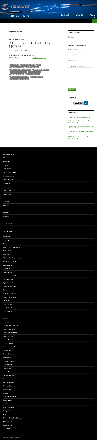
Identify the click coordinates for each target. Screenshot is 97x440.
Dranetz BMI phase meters (18, 72)
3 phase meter (15, 64)
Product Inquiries (76, 66)
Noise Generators (8, 336)
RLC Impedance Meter (9, 154)
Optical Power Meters (10, 340)
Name (73, 49)
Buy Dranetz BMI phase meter (19, 67)
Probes (5, 379)
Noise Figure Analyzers (10, 332)
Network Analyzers (9, 329)
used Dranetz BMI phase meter (20, 79)
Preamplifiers (7, 194)
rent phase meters (36, 76)
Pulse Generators (8, 382)
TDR (4, 158)
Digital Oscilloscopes (9, 286)
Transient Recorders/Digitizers (12, 220)
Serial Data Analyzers (9, 396)
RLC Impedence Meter (10, 386)
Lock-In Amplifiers (8, 308)
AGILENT (6, 240)
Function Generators (9, 297)
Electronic (6, 290)
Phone (73, 55)
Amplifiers (6, 212)
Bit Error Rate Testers (9, 176)
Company (63, 21)
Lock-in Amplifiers (8, 198)
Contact (88, 21)
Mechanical (6, 315)
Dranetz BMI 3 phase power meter (21, 69)
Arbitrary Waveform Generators (13, 258)
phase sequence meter (32, 74)
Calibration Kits (8, 187)
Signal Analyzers (8, 400)
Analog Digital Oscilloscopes (11, 247)
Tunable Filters (8, 223)
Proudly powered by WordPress (11, 437)
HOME (56, 21)
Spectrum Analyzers (9, 407)
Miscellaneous (7, 322)
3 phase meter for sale (28, 64)
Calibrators (6, 183)
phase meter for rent (17, 74)
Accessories (6, 216)
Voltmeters (6, 161)
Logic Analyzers (7, 311)
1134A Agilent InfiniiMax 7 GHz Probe (79, 117)
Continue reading (39, 58)
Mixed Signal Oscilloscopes (11, 325)
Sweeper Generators (9, 411)
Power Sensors (7, 364)
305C (39, 64)
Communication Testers (10, 179)
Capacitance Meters (9, 272)
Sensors (5, 165)
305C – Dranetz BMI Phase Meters (30, 44)
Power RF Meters (8, 361)
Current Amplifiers (9, 190)
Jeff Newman (25, 50)
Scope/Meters (7, 389)
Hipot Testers (7, 168)
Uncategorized (7, 425)
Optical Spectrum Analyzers (11, 347)
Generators (6, 209)
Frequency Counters (9, 172)
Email (73, 60)
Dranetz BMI (34, 67)
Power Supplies (7, 368)
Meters (11, 39)
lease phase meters (34, 72)
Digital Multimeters (9, 283)
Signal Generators (8, 404)
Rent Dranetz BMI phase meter (20, 76)
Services (80, 21)
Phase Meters (19, 39)
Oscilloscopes (7, 201)
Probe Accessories (9, 375)
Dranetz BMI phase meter (41, 69)
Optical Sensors (8, 343)
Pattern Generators (9, 354)
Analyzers (6, 205)
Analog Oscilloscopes (9, 251)
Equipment (71, 21)
